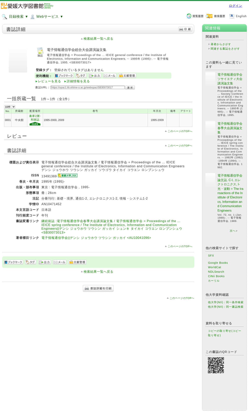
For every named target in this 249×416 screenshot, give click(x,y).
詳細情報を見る (78, 81)
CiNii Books (216, 276)
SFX (211, 255)
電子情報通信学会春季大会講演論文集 (229, 128)
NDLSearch (216, 271)
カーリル (214, 280)
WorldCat (214, 267)
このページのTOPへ (180, 131)
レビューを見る (49, 81)
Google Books (218, 262)
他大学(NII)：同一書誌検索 (226, 306)
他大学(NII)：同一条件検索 (226, 302)
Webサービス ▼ (46, 17)
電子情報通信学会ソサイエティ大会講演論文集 (229, 79)
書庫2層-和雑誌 (35, 120)
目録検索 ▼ (15, 17)
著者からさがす (221, 44)
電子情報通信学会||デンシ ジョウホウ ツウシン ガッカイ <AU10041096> (96, 237)
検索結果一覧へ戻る (98, 38)
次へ (233, 230)
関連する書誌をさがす (225, 48)
